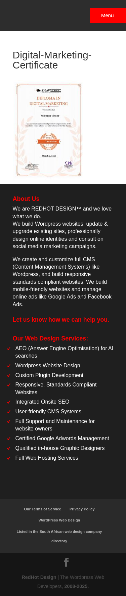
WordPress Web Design (59, 520)
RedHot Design (39, 577)
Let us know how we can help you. (61, 319)
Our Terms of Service (42, 509)
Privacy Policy (82, 509)
